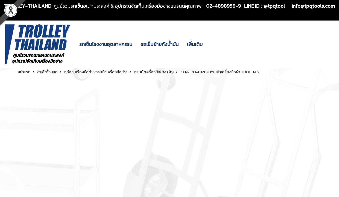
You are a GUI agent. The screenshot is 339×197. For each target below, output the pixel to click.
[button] (211, 44)
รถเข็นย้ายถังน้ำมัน (160, 44)
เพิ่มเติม (195, 44)
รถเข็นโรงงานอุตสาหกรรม (105, 44)
